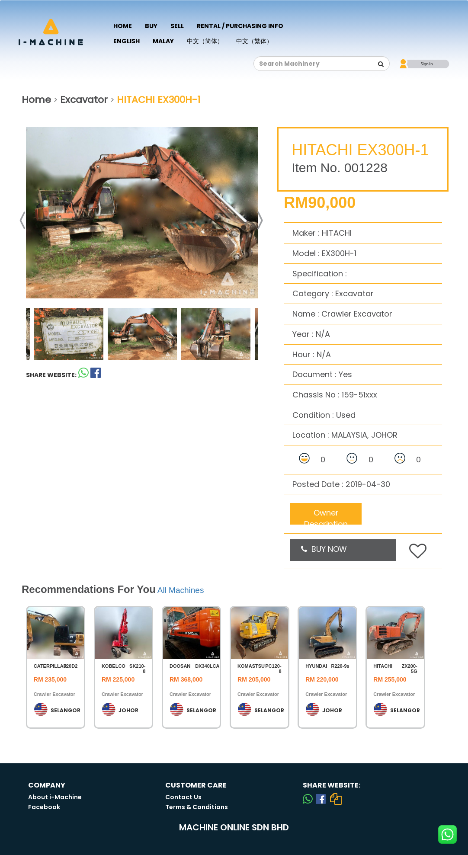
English (126, 41)
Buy (151, 26)
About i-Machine (55, 797)
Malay (163, 41)
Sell (177, 26)
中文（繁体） (254, 41)
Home (122, 26)
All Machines (180, 590)
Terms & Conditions (196, 807)
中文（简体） (205, 41)
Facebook (44, 807)
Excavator (84, 99)
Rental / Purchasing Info (240, 26)
